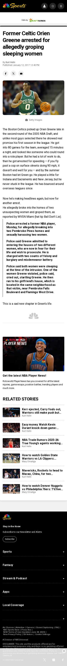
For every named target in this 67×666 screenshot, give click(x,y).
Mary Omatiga (29, 461)
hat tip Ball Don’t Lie (48, 216)
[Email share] (21, 73)
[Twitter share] (13, 73)
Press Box (26, 630)
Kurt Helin (10, 62)
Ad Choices (8, 627)
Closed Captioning (44, 627)
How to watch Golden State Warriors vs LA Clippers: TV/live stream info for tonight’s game (40, 456)
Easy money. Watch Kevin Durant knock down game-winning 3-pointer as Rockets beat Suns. (41, 426)
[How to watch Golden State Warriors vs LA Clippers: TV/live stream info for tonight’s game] (11, 458)
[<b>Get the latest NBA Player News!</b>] (33, 354)
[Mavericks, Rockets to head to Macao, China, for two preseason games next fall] (11, 473)
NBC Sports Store (11, 630)
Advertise (20, 627)
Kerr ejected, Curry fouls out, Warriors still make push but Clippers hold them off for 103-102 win (42, 411)
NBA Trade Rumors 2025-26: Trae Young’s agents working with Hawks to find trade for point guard (41, 441)
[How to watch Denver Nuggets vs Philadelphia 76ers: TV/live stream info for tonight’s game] (11, 489)
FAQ (57, 627)
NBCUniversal (21, 640)
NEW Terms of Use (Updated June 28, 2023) (24, 632)
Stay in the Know (12, 526)
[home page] (14, 6)
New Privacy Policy (12, 634)
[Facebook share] (5, 73)
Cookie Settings (42, 634)
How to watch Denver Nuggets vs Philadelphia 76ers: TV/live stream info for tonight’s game (42, 487)
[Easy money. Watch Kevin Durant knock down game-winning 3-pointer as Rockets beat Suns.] (11, 427)
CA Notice (28, 634)
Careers (30, 627)
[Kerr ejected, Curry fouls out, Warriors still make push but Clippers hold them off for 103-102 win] (11, 412)
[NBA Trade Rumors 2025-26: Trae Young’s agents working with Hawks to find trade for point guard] (11, 443)
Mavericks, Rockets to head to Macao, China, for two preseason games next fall (42, 472)
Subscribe (9, 539)
